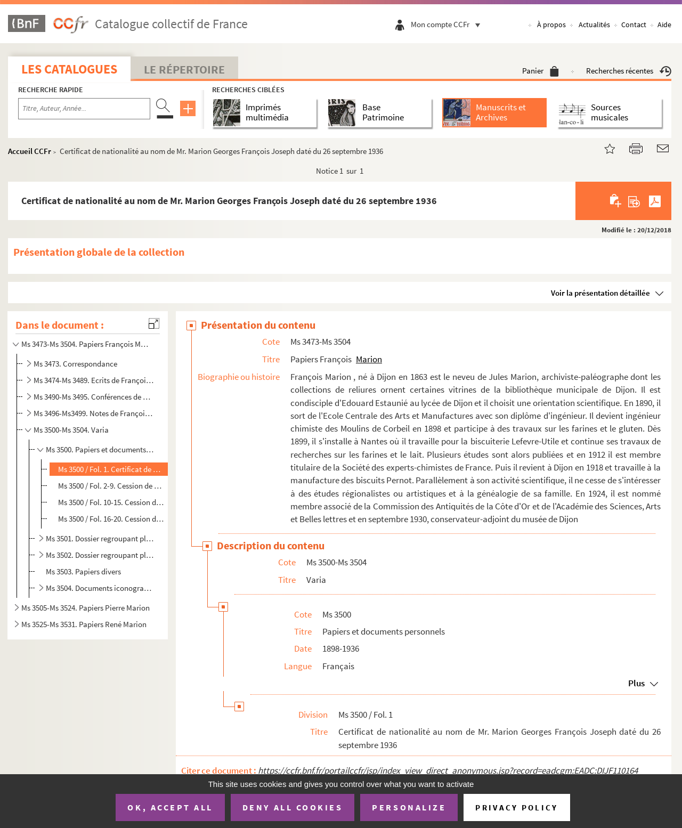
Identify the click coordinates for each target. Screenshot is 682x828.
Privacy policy (516, 807)
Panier (540, 71)
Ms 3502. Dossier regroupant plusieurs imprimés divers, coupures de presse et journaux (100, 555)
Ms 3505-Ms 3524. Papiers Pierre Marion (85, 608)
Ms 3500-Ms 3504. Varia (71, 430)
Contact (633, 24)
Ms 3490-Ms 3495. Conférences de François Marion (93, 397)
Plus (636, 683)
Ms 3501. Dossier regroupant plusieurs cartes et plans (100, 538)
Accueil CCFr (29, 151)
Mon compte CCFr (448, 24)
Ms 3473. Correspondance (75, 364)
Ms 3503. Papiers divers (83, 571)
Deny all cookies (292, 807)
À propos (551, 24)
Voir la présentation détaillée (600, 293)
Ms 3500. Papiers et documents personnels (100, 449)
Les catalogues (69, 69)
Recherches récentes (628, 71)
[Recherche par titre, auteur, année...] (84, 108)
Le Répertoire (184, 69)
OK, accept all (170, 807)
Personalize (409, 807)
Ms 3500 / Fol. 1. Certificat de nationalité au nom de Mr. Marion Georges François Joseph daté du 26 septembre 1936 (111, 469)
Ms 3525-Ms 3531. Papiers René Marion (84, 624)
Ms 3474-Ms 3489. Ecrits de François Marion (93, 380)
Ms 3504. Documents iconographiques (100, 588)
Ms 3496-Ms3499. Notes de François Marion (93, 413)
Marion (369, 359)
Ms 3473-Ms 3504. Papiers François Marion (86, 344)
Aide (664, 24)
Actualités (594, 24)
